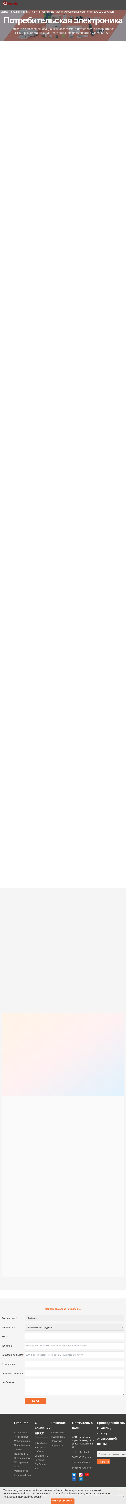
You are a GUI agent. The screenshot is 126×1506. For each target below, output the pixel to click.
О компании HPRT (42, 1445)
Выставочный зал (42, 1458)
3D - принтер (21, 1464)
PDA (16, 1469)
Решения (36, 11)
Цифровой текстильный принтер (23, 1460)
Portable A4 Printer (23, 1477)
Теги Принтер (21, 1439)
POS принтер (21, 1434)
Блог (37, 1471)
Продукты (15, 11)
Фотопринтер (21, 1473)
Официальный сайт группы (78, 11)
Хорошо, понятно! (62, 1502)
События (39, 1453)
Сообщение (41, 1466)
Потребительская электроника (23, 1447)
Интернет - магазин (42, 1449)
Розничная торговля (58, 1439)
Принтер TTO (21, 1456)
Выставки (40, 1462)
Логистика (56, 1443)
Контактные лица (51, 11)
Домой (5, 11)
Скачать (25, 11)
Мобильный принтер (23, 1443)
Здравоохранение (58, 1447)
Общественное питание (58, 1434)
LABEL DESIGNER (104, 11)
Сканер (18, 1452)
